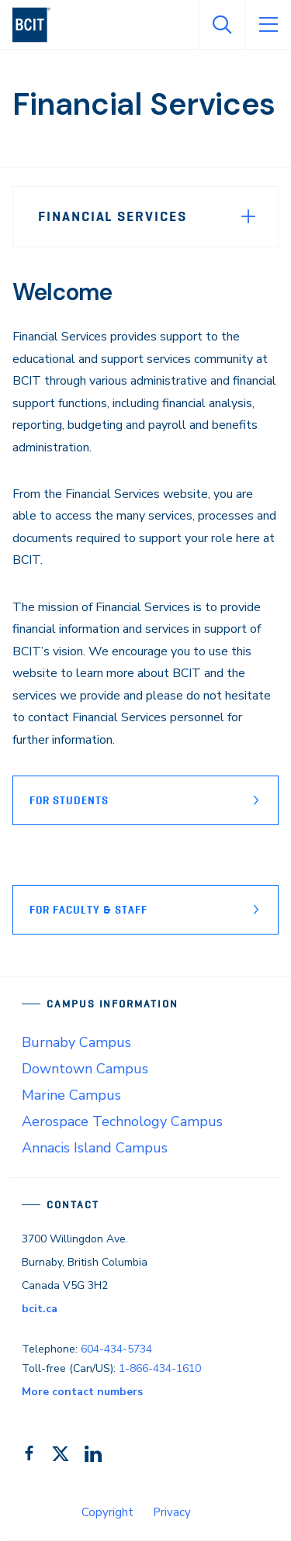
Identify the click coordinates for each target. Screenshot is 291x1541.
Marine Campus (71, 1095)
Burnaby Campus (76, 1042)
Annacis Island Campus (95, 1147)
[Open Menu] (267, 25)
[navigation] (37, 25)
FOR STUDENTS (69, 800)
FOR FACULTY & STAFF (88, 910)
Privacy (172, 1512)
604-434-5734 (116, 1349)
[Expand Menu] (248, 216)
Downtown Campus (85, 1068)
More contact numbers (82, 1391)
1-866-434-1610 (160, 1368)
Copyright (107, 1512)
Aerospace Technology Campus (122, 1121)
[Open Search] (221, 25)
